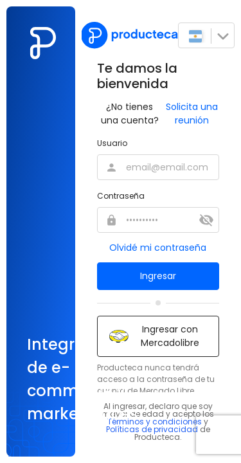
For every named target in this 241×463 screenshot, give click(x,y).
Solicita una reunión (192, 113)
